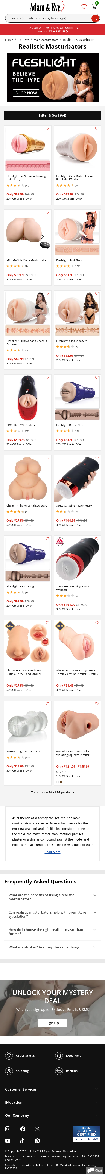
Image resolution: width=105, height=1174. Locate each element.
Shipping (17, 1071)
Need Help (68, 1056)
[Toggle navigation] (7, 6)
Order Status (20, 1056)
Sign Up (52, 1023)
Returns (66, 1071)
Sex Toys (23, 40)
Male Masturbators (46, 40)
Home (9, 40)
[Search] (52, 18)
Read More (53, 852)
